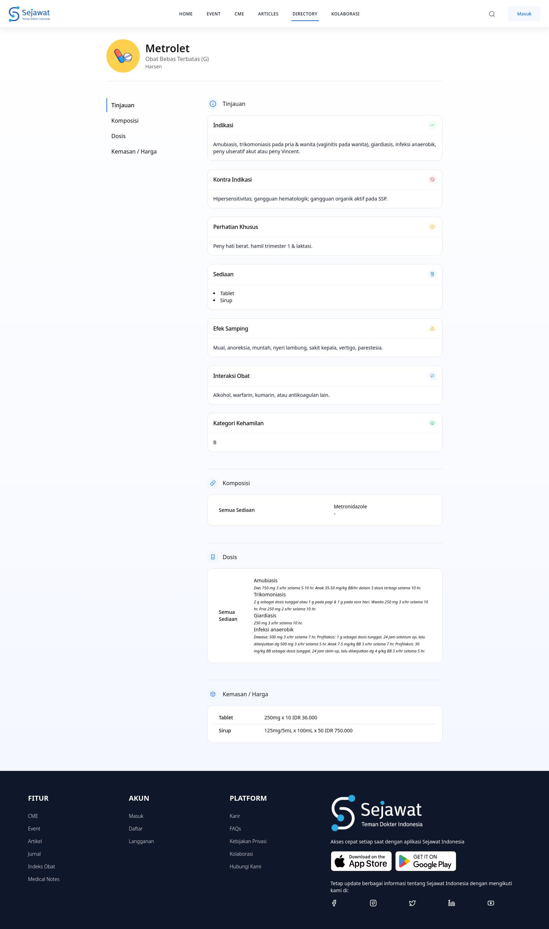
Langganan (141, 841)
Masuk (524, 14)
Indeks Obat (41, 866)
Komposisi (125, 120)
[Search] (495, 14)
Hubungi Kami (245, 866)
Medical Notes (44, 879)
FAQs (235, 828)
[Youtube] (504, 903)
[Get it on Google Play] (426, 861)
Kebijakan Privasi (248, 841)
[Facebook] (347, 903)
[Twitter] (426, 903)
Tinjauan (122, 105)
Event (34, 828)
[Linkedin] (465, 903)
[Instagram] (386, 903)
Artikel (35, 841)
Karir (235, 816)
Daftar (136, 828)
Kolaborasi (241, 853)
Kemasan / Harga (134, 151)
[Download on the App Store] (361, 861)
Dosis (118, 136)
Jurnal (34, 853)
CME (33, 816)
